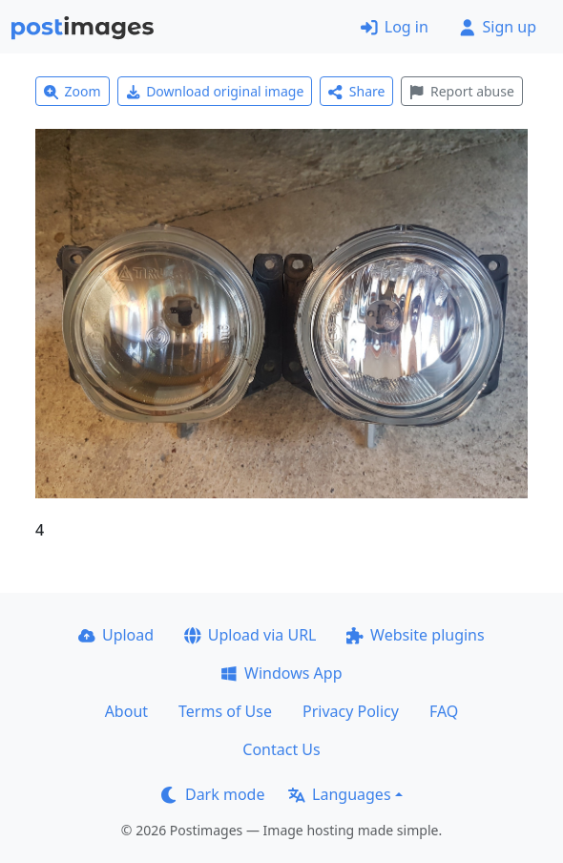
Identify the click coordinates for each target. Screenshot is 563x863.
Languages (339, 794)
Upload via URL (250, 634)
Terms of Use (225, 711)
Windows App (281, 673)
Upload (116, 634)
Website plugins (415, 634)
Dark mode (212, 794)
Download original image (215, 91)
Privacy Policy (350, 711)
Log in (394, 26)
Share (356, 91)
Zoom (72, 91)
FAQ (443, 711)
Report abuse (461, 91)
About (126, 711)
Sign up (497, 26)
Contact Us (281, 749)
